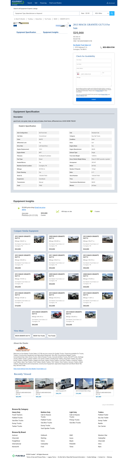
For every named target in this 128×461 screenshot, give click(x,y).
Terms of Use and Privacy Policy (36, 457)
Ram (99, 447)
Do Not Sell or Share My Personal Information (71, 457)
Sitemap (109, 457)
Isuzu (71, 438)
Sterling (43, 438)
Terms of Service (80, 95)
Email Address (80, 68)
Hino (99, 444)
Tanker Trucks (17, 426)
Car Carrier (102, 426)
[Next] (67, 23)
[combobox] (78, 74)
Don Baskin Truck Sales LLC (82, 45)
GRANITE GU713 (64, 19)
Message (78, 77)
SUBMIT (94, 99)
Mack (71, 441)
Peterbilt (72, 444)
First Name (79, 59)
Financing (43, 3)
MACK (55, 19)
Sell (36, 3)
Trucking (30, 19)
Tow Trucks (48, 19)
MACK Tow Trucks (39, 336)
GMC (71, 435)
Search (30, 3)
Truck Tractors (17, 415)
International (16, 444)
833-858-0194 (107, 47)
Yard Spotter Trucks (48, 428)
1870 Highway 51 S (80, 47)
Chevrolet (15, 438)
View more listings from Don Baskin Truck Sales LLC (30, 369)
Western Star (102, 435)
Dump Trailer (102, 420)
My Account (112, 3)
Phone (78, 72)
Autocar (15, 435)
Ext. (103, 72)
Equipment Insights (50, 32)
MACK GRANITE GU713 (22, 336)
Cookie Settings (91, 457)
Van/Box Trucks (17, 420)
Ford (42, 447)
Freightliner (16, 441)
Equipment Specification (26, 32)
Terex (71, 447)
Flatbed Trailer (103, 415)
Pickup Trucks (74, 420)
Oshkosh (44, 435)
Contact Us (101, 457)
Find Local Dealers (55, 3)
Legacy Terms (52, 457)
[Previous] (16, 23)
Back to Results (20, 19)
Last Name (79, 64)
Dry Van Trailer (103, 418)
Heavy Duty (38, 19)
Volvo (43, 441)
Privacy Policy (99, 90)
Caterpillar (44, 444)
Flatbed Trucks (17, 418)
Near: (83, 13)
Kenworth (15, 447)
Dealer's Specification (27, 126)
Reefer (100, 423)
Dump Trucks (17, 423)
